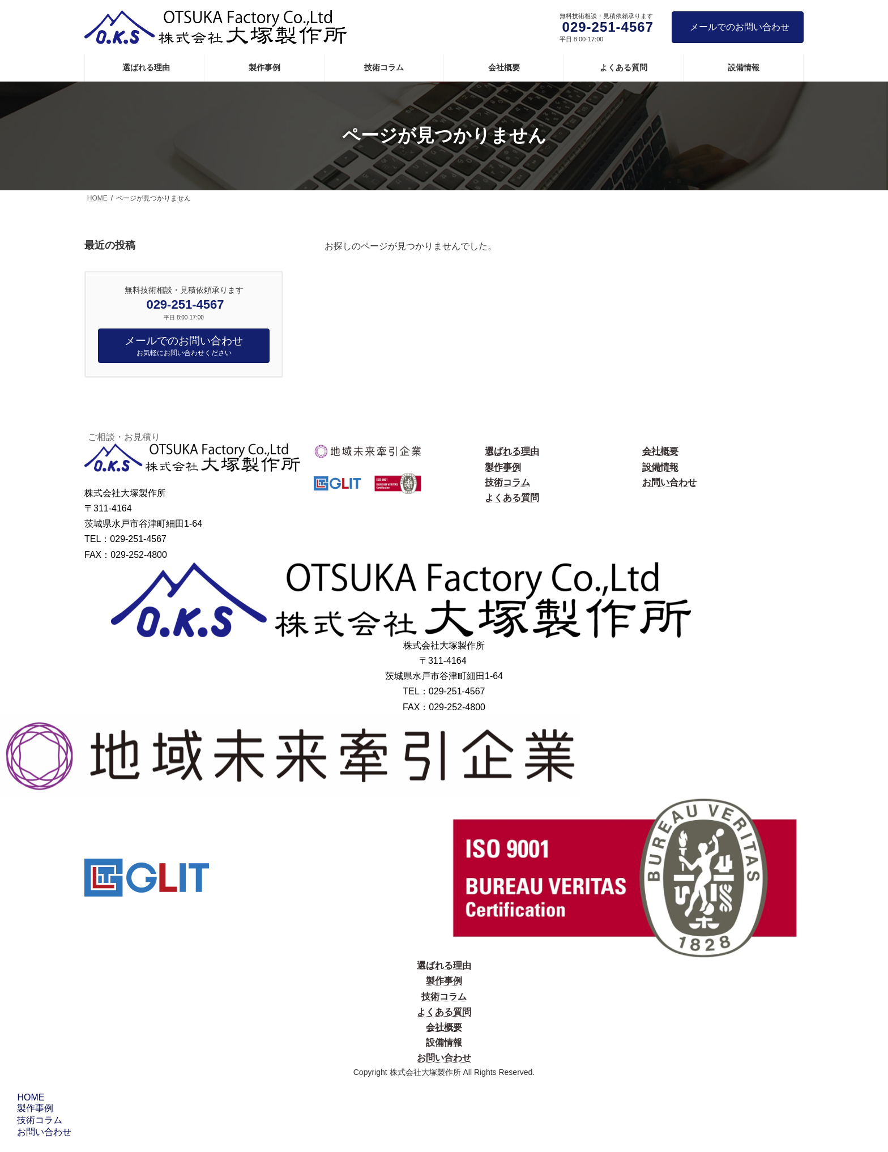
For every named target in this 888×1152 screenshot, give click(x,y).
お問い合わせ (669, 482)
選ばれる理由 (512, 451)
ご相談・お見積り (124, 437)
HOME (29, 1097)
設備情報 (660, 467)
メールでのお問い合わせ (739, 27)
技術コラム (507, 482)
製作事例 (503, 467)
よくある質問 (512, 497)
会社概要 (660, 451)
